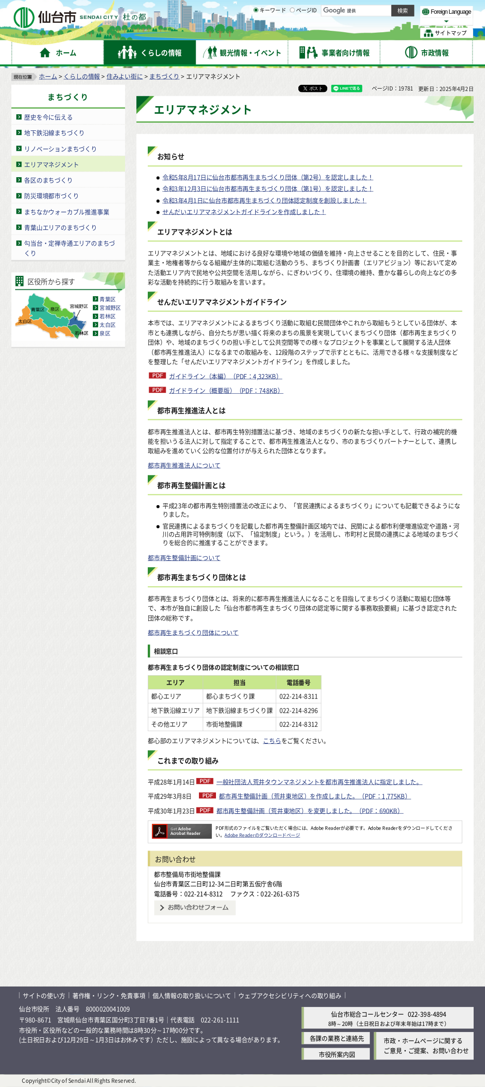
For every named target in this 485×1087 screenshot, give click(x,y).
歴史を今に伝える (48, 116)
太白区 (107, 324)
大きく (365, 21)
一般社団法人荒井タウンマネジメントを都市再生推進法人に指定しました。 (319, 781)
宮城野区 (110, 307)
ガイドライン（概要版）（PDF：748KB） (226, 390)
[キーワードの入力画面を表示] (255, 32)
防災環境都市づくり (51, 195)
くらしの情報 (81, 76)
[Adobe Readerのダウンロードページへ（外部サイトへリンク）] (182, 827)
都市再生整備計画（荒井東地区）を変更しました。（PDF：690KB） (310, 810)
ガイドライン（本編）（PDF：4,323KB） (225, 375)
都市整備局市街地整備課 (187, 874)
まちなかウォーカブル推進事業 (66, 211)
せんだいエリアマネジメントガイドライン (222, 302)
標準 (378, 10)
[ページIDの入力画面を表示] (292, 32)
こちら (272, 740)
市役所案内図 (337, 1054)
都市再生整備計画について (184, 557)
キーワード (269, 33)
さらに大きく (395, 21)
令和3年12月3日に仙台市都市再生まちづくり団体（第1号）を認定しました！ (268, 188)
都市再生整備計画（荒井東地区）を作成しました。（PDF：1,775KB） (315, 795)
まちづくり (164, 76)
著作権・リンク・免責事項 (108, 995)
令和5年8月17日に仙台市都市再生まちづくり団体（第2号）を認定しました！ (268, 176)
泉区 (104, 333)
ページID (303, 33)
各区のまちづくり (48, 179)
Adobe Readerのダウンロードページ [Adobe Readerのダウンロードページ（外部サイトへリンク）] (262, 835)
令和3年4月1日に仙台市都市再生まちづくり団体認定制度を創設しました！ (264, 200)
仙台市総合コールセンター (367, 1014)
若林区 (107, 316)
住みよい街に (125, 76)
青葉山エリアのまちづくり (60, 227)
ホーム (48, 76)
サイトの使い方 (44, 995)
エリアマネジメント (51, 164)
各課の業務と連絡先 (337, 1038)
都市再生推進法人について (184, 465)
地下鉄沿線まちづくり (54, 132)
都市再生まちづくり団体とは (201, 577)
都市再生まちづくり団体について (193, 632)
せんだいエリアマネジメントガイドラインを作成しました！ (244, 211)
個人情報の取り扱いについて (192, 995)
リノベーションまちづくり (60, 148)
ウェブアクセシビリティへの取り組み (289, 995)
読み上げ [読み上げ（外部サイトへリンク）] (311, 9)
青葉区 (107, 299)
